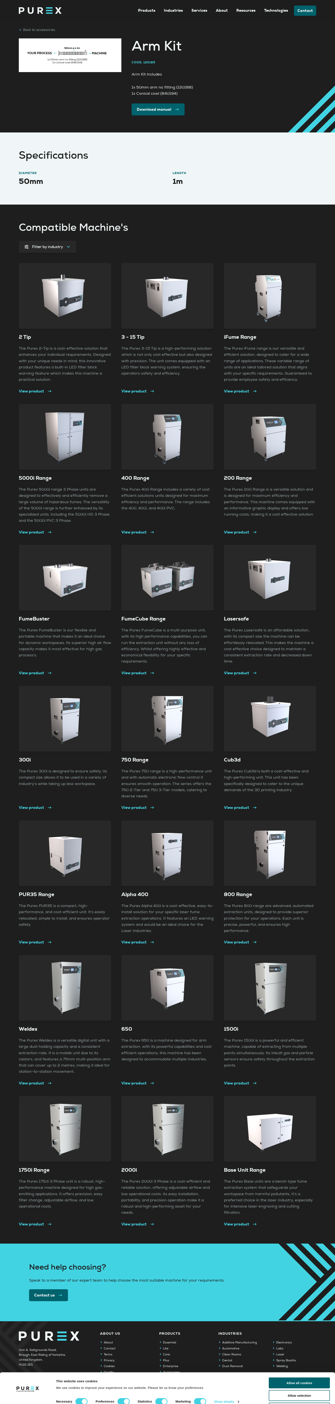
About (222, 10)
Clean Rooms (231, 1354)
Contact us (48, 1295)
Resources (246, 10)
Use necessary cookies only (299, 1393)
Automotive (230, 1348)
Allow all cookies (299, 1368)
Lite (165, 1348)
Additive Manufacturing (239, 1342)
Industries (173, 10)
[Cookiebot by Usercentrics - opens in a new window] (27, 1395)
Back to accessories (37, 30)
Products (146, 10)
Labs (279, 1348)
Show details (224, 1387)
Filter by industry (47, 246)
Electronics (284, 1342)
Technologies (276, 10)
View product (35, 391)
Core (166, 1354)
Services (199, 10)
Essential (169, 1342)
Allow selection (299, 1381)
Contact (305, 10)
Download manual (158, 109)
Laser (280, 1354)
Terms (108, 1354)
